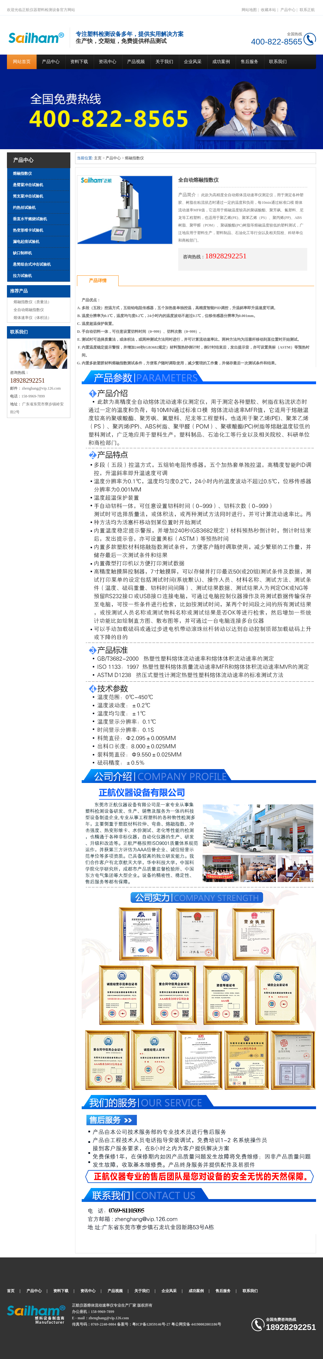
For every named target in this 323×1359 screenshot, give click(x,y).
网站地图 (249, 10)
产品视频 (136, 61)
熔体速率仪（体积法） (32, 317)
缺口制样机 (22, 253)
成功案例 (221, 61)
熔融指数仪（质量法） (32, 302)
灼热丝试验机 (24, 207)
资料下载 (79, 61)
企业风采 (193, 61)
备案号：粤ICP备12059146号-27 (143, 1324)
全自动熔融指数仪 (29, 310)
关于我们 (164, 61)
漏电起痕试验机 (26, 241)
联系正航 (307, 10)
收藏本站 (268, 10)
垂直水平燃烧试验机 (30, 219)
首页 (11, 1291)
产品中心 (288, 10)
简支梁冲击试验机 (28, 196)
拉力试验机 (22, 276)
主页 (98, 158)
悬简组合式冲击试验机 (32, 264)
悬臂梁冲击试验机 (28, 185)
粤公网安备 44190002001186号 (196, 1324)
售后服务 (249, 61)
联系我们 (278, 61)
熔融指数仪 (22, 173)
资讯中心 (107, 61)
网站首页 (22, 61)
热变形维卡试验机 (28, 230)
